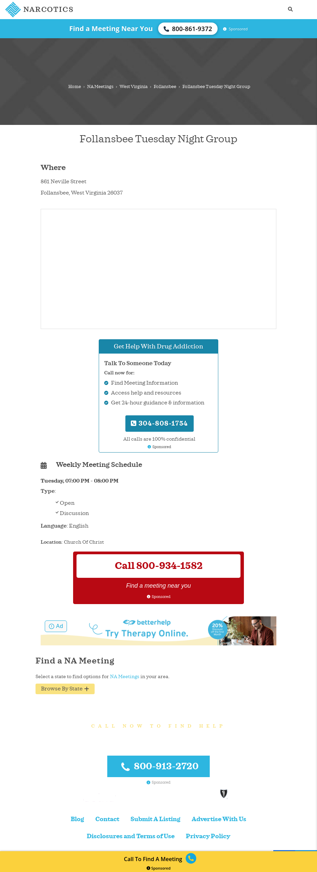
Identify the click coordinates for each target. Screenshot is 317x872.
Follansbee (165, 86)
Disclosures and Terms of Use (131, 836)
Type (48, 491)
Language (54, 526)
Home (74, 86)
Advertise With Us (219, 819)
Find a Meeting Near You (111, 28)
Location (51, 542)
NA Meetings (100, 86)
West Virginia (134, 86)
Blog (77, 819)
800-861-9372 (188, 29)
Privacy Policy (208, 836)
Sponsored (159, 868)
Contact (107, 819)
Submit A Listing (155, 819)
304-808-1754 (159, 423)
